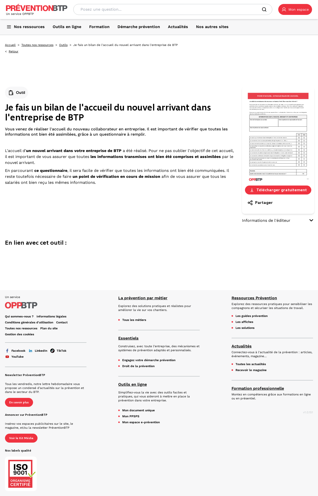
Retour (13, 51)
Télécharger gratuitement (278, 190)
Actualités (242, 346)
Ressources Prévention (254, 298)
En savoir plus (19, 402)
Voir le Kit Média (21, 438)
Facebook (15, 350)
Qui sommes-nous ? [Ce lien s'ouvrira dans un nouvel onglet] (19, 316)
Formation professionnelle (258, 388)
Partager (260, 203)
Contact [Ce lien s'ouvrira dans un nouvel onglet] (62, 322)
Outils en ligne (132, 384)
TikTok (58, 350)
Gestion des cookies (19, 334)
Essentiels (128, 338)
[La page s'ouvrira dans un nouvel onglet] (295, 9)
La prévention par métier (142, 298)
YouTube (14, 356)
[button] (295, 9)
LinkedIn (37, 350)
